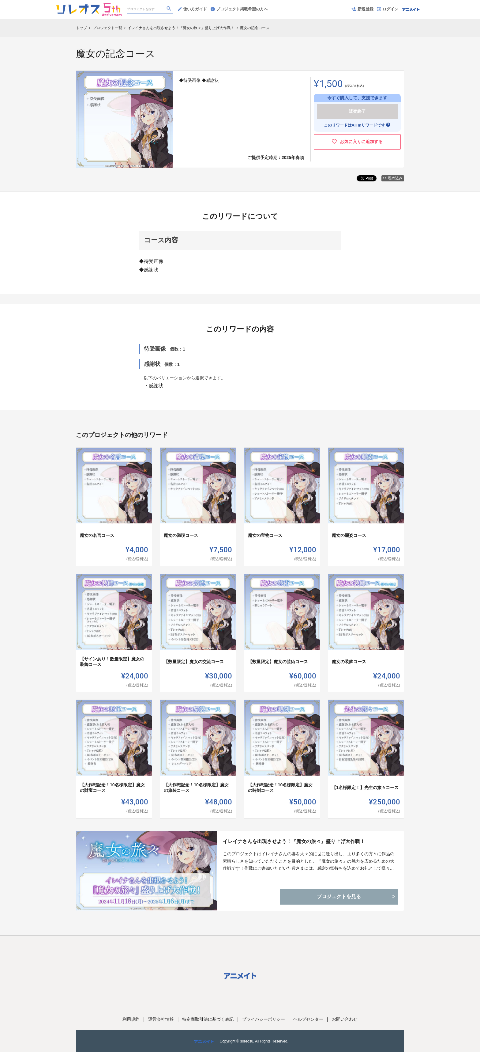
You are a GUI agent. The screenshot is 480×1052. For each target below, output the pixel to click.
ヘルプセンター (308, 1019)
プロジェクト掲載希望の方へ (239, 9)
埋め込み (393, 178)
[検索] (169, 9)
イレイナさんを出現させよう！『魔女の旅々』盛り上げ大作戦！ (294, 841)
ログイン (387, 9)
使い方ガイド (192, 9)
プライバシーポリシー (263, 1019)
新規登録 (362, 9)
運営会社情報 (161, 1019)
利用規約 (131, 1019)
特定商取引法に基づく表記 (208, 1019)
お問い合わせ (345, 1019)
